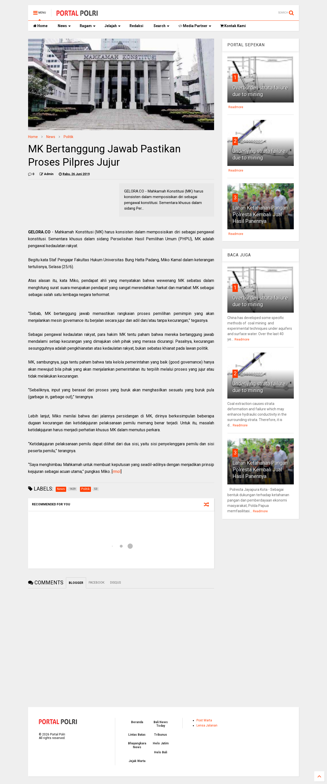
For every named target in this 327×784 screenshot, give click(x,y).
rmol (117, 471)
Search (161, 26)
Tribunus (160, 734)
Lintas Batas (137, 734)
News (64, 26)
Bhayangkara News (137, 745)
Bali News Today (161, 724)
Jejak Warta (137, 761)
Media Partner (194, 26)
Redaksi (136, 26)
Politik (68, 137)
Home (40, 26)
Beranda (137, 722)
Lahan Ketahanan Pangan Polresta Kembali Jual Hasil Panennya (260, 214)
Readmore (235, 107)
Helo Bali (160, 752)
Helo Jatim (161, 743)
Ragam (88, 26)
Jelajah (112, 26)
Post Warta (204, 720)
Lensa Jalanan (206, 725)
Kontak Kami (233, 26)
